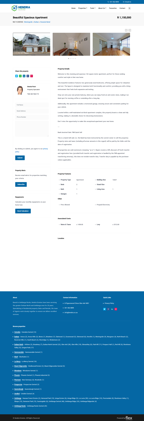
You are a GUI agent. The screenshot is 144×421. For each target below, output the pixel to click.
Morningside (28, 22)
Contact (122, 8)
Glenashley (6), (90, 345)
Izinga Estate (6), (63, 398)
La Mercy (17, 362)
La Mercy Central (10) (30, 362)
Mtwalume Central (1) (30, 371)
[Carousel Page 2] (70, 58)
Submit (19, 158)
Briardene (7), (52, 337)
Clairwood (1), (62, 337)
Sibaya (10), (21, 401)
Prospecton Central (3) (32, 384)
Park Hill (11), (101, 345)
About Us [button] (101, 8)
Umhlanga (17, 398)
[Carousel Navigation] (72, 30)
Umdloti (17, 394)
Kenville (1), (94, 337)
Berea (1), (43, 337)
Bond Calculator (23, 211)
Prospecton (18, 384)
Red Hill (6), (123, 345)
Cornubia (17, 332)
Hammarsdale (19, 352)
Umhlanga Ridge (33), (77, 401)
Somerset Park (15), (34, 401)
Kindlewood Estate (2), (37, 366)
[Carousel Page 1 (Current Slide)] (68, 58)
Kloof (16, 357)
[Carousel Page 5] (75, 58)
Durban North (19, 345)
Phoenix (17, 375)
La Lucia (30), (86, 398)
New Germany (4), (28, 380)
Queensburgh (19, 389)
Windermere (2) (59, 340)
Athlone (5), (29, 345)
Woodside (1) (40, 380)
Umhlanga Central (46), (61, 401)
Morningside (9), (104, 337)
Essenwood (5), (73, 337)
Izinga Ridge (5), (75, 398)
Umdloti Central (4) (28, 394)
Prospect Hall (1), (112, 345)
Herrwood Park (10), (49, 398)
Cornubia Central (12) (29, 332)
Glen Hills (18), (79, 345)
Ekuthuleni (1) (24, 357)
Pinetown (17, 380)
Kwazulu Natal (46, 22)
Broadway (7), (39, 345)
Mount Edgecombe (21, 366)
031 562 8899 (114, 2)
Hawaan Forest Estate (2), (32, 398)
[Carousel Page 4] (73, 58)
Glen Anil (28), (69, 345)
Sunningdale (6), (47, 401)
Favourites (113, 8)
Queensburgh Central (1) (33, 389)
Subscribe (21, 184)
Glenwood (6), (84, 337)
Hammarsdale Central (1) (34, 352)
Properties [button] (82, 8)
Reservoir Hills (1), (23, 340)
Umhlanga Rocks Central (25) (37, 406)
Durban (36, 22)
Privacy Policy (109, 303)
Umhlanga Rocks (20, 406)
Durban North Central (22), (53, 345)
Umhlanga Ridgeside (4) (94, 401)
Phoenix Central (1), (28, 375)
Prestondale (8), (112, 398)
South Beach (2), (37, 340)
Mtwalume (17, 371)
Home (73, 8)
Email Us (128, 2)
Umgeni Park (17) (36, 348)
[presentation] (29, 141)
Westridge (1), (48, 340)
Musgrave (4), (116, 337)
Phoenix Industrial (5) (43, 375)
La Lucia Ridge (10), (99, 398)
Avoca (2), (24, 337)
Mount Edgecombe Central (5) (56, 366)
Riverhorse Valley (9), (21, 348)
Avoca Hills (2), (34, 337)
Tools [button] (92, 8)
